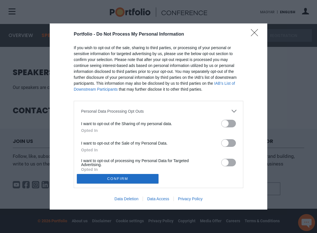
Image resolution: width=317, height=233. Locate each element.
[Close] (256, 34)
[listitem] (158, 111)
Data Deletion (126, 199)
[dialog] (158, 116)
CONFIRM (117, 179)
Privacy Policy (190, 199)
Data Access (158, 199)
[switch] (228, 123)
